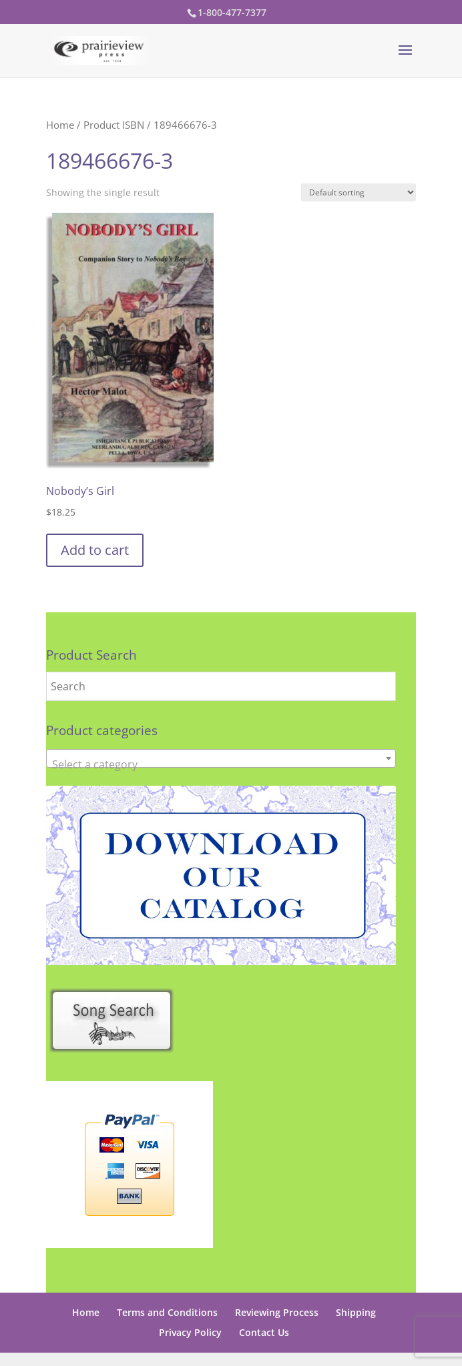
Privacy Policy (190, 1332)
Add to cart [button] (95, 550)
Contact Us (264, 1332)
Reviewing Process (276, 1312)
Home (60, 124)
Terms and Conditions (167, 1312)
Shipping (356, 1312)
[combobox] (221, 758)
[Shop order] (358, 192)
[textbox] (221, 764)
